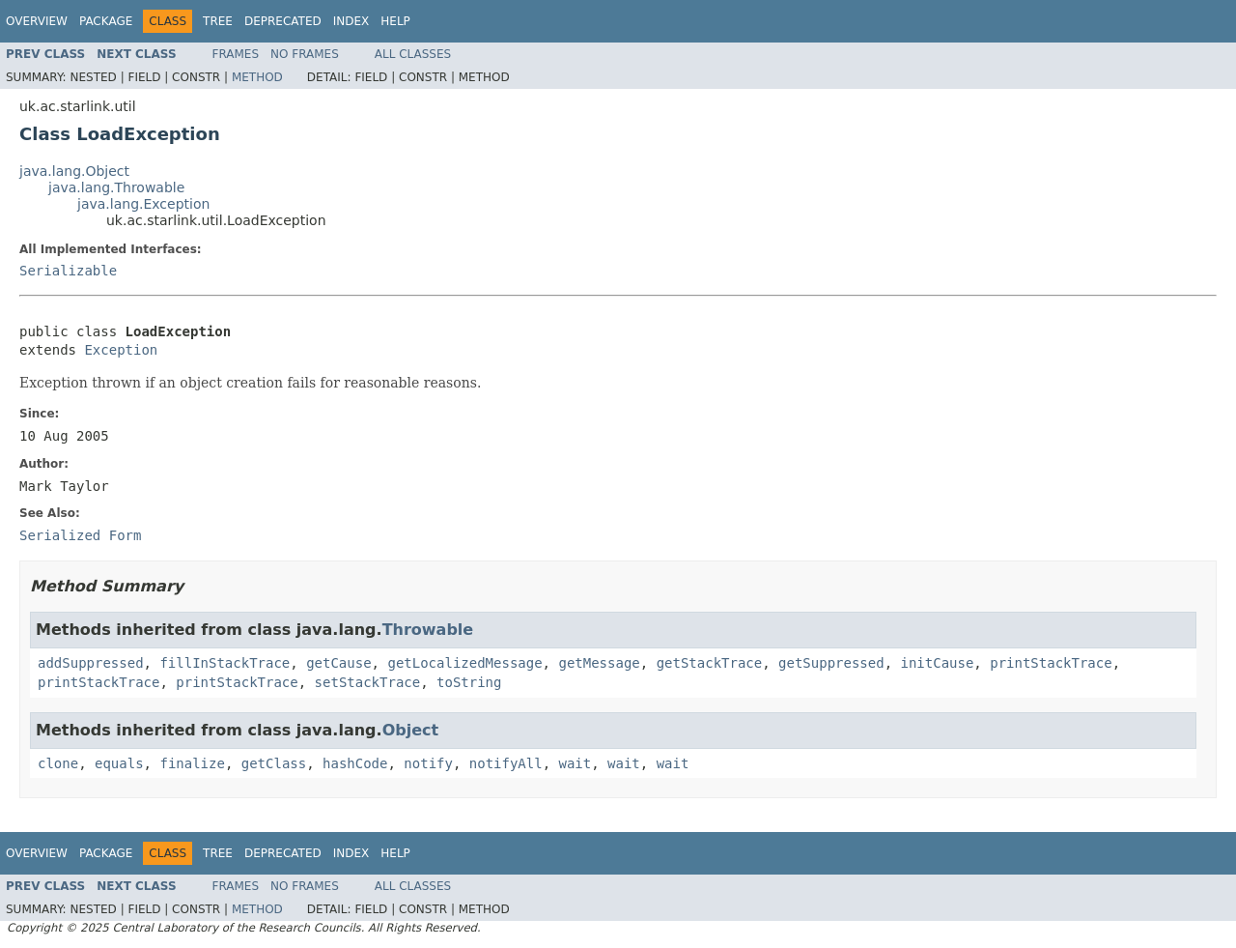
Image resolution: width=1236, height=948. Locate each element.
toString (468, 682)
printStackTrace (1050, 663)
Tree (218, 21)
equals (119, 763)
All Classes (413, 54)
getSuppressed (831, 663)
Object (410, 730)
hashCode (355, 763)
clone (58, 763)
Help (395, 21)
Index (351, 21)
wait (575, 763)
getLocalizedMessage (464, 663)
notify (428, 763)
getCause (338, 663)
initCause (937, 663)
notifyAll (506, 763)
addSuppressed (91, 663)
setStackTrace (368, 682)
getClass (273, 763)
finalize (191, 763)
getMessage (598, 663)
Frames (236, 54)
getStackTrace (710, 663)
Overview (37, 21)
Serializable (68, 270)
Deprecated (283, 21)
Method (257, 77)
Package (105, 21)
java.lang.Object (74, 171)
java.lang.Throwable (116, 187)
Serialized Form (80, 535)
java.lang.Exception (143, 204)
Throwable (428, 629)
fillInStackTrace (224, 663)
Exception (120, 350)
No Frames (304, 54)
